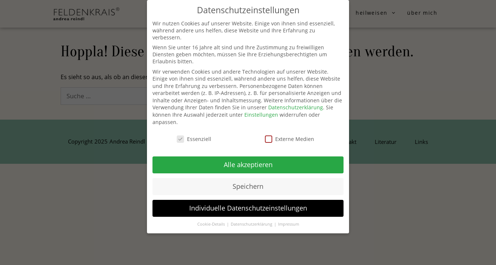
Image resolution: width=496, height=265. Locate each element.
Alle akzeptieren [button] (248, 164)
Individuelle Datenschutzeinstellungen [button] (248, 208)
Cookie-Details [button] (211, 224)
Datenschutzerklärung (295, 107)
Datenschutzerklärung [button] (252, 224)
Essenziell (194, 138)
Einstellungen (261, 114)
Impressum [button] (288, 224)
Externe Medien (289, 138)
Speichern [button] (248, 186)
